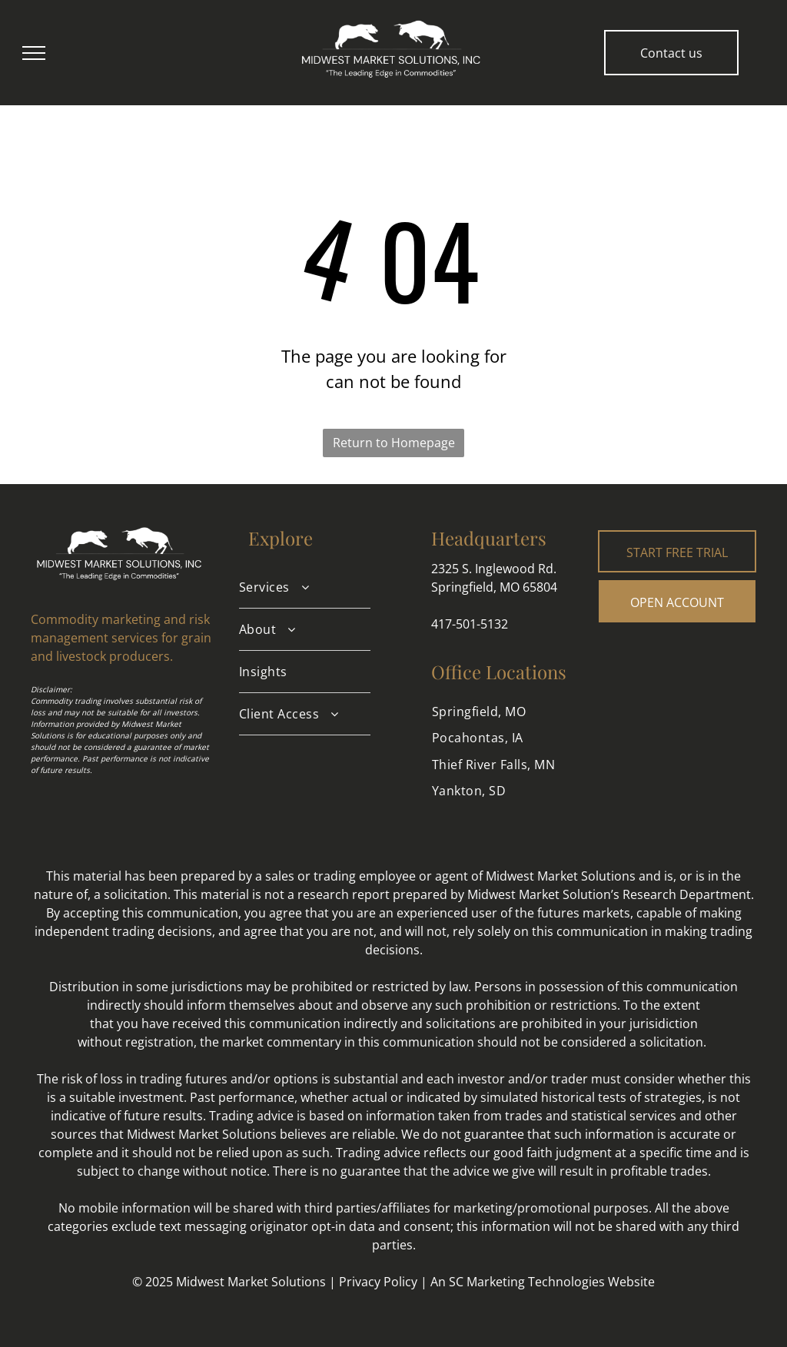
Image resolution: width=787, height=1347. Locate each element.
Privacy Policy (378, 1281)
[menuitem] (304, 587)
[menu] (34, 53)
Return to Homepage (394, 442)
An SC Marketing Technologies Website (542, 1281)
